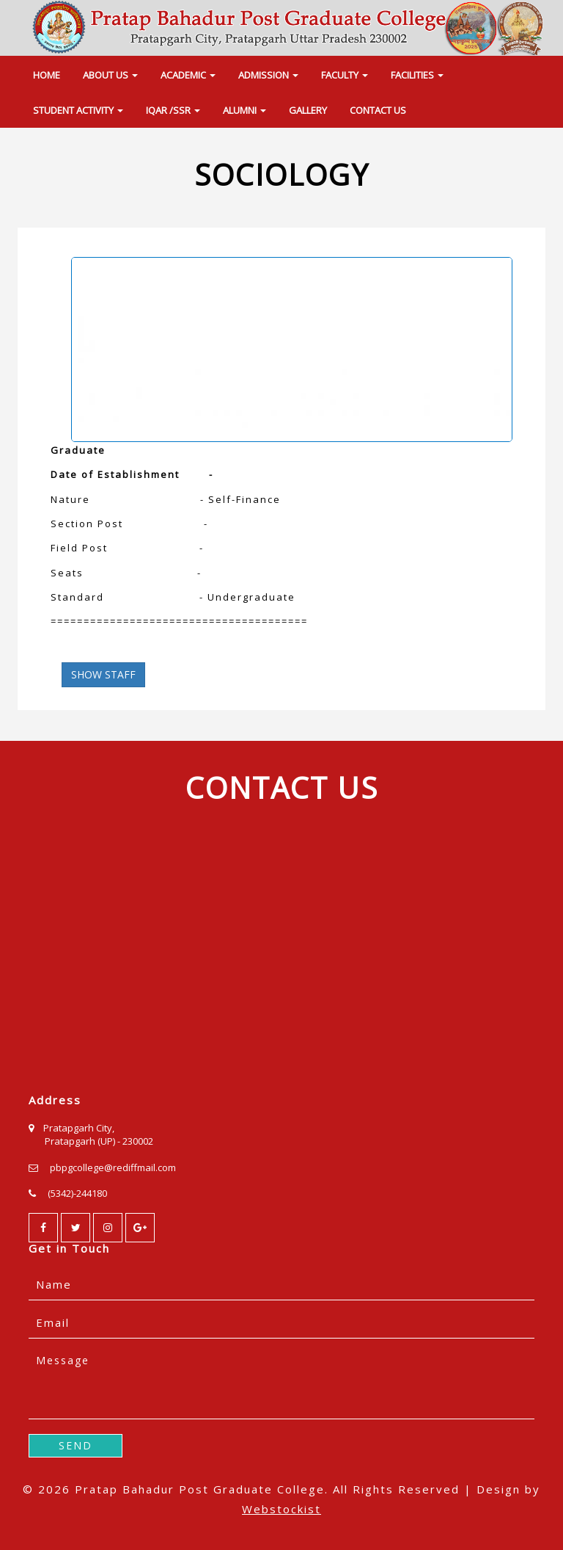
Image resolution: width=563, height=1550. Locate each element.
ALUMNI (244, 110)
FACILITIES (417, 75)
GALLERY (308, 110)
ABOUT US (110, 75)
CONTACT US (378, 110)
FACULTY (344, 75)
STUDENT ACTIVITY (78, 110)
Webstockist (281, 1509)
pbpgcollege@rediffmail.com (113, 1167)
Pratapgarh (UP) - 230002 (99, 1141)
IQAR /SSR (173, 110)
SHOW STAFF (103, 674)
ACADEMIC (188, 75)
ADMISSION (268, 75)
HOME (46, 75)
